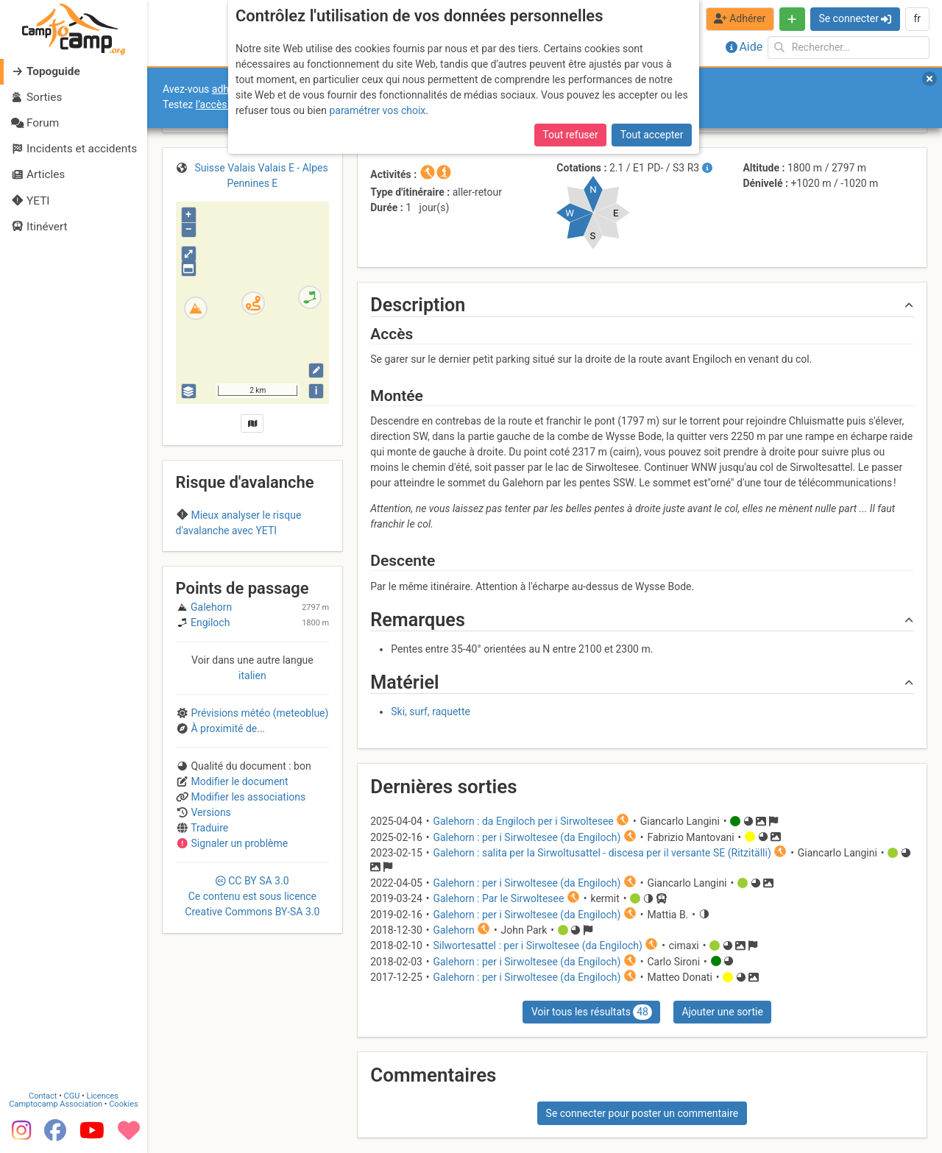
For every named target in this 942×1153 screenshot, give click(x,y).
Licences (102, 1094)
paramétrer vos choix (377, 110)
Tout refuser (570, 135)
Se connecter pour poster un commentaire (642, 1113)
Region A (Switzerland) (252, 559)
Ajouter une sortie (721, 1012)
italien (252, 757)
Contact (43, 1094)
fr (917, 18)
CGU (72, 1094)
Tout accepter (652, 135)
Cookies (123, 1102)
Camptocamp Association (55, 1102)
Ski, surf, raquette (430, 711)
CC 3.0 (252, 978)
